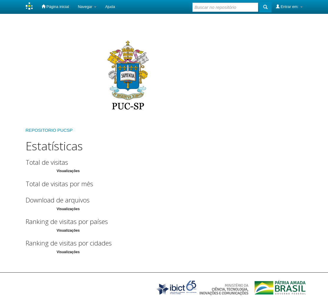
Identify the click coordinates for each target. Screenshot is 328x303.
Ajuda (110, 6)
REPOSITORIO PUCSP (49, 130)
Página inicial (55, 6)
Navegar (87, 6)
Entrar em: (289, 6)
